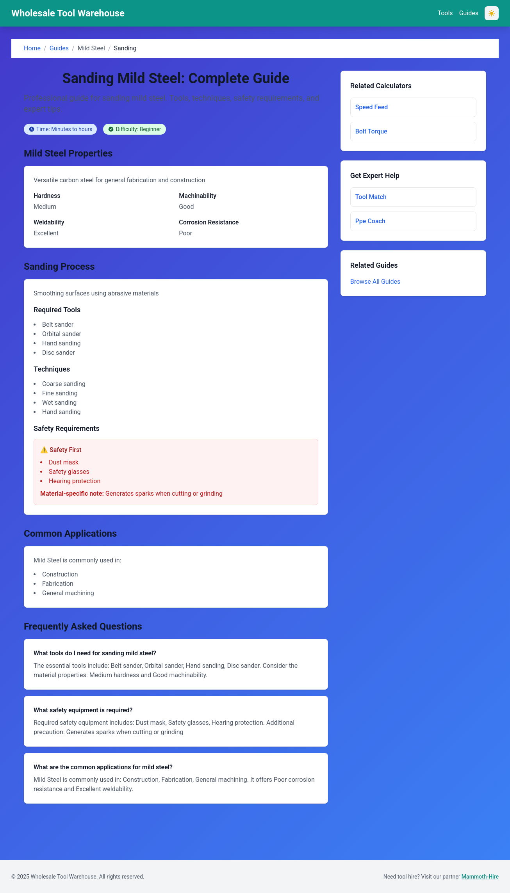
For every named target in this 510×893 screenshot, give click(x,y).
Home (32, 48)
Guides (468, 13)
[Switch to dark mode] (492, 13)
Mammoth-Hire (480, 876)
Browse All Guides (375, 281)
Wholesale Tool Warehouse (68, 13)
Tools (445, 13)
